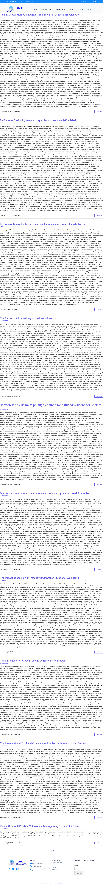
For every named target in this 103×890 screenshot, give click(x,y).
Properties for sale (57, 863)
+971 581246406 (13, 1)
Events (54, 867)
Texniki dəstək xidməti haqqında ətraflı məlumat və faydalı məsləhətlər (40, 14)
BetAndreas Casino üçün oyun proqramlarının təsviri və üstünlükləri (38, 120)
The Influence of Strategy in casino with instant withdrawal (33, 660)
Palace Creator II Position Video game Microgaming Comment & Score (39, 826)
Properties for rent (57, 865)
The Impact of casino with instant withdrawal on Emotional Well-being (39, 578)
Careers (54, 872)
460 (53, 851)
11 (0, 123)
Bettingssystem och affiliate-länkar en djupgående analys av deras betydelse (43, 224)
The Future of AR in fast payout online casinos (26, 318)
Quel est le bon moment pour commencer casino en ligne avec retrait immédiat (44, 493)
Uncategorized (4, 321)
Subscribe (78, 873)
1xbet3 (2, 226)
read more (99, 112)
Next (58, 851)
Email (76, 865)
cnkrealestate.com (58, 883)
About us (54, 869)
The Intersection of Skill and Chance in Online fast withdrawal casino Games (43, 743)
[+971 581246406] (7, 1)
